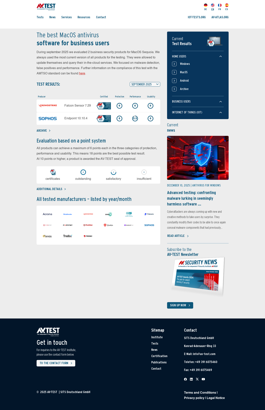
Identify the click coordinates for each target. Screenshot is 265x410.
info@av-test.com (204, 354)
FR (220, 7)
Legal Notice (216, 398)
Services (66, 17)
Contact (101, 17)
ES (227, 7)
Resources (84, 17)
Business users (181, 101)
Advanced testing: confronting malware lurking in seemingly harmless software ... (191, 198)
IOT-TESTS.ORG (197, 17)
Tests (40, 17)
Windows (181, 64)
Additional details (51, 189)
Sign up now (181, 305)
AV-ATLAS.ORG (220, 17)
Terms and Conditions (200, 392)
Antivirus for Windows (206, 185)
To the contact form (57, 363)
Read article (178, 236)
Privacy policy (194, 398)
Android (180, 80)
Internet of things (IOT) (187, 112)
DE (205, 7)
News (52, 17)
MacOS (179, 72)
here (82, 73)
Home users (179, 56)
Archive (43, 130)
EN (213, 7)
